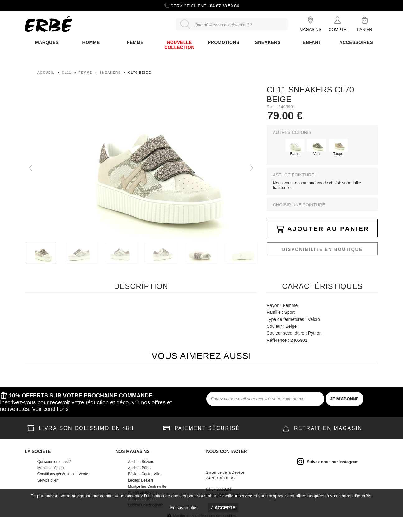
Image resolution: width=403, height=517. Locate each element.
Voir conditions (50, 409)
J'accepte (223, 507)
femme (85, 72)
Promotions (223, 42)
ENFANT (312, 42)
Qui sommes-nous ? (54, 461)
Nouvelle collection (179, 45)
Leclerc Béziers (140, 480)
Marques (47, 42)
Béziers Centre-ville (144, 474)
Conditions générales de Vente (62, 474)
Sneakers (267, 42)
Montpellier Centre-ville (147, 486)
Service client (48, 480)
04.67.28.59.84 (224, 5)
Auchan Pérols (140, 468)
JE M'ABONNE (344, 399)
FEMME (135, 42)
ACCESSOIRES (356, 42)
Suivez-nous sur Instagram (332, 461)
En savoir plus (184, 507)
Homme (91, 42)
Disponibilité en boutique (322, 249)
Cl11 (67, 72)
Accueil (46, 72)
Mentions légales (51, 468)
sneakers (110, 72)
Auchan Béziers (141, 461)
